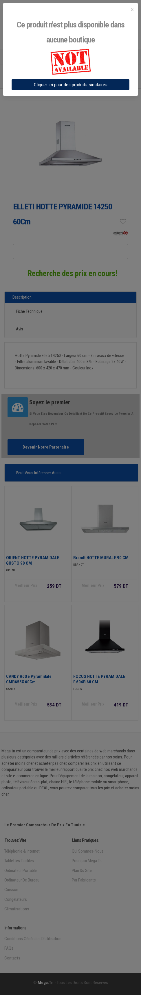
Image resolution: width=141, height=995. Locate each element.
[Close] (132, 10)
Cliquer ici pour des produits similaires (70, 85)
